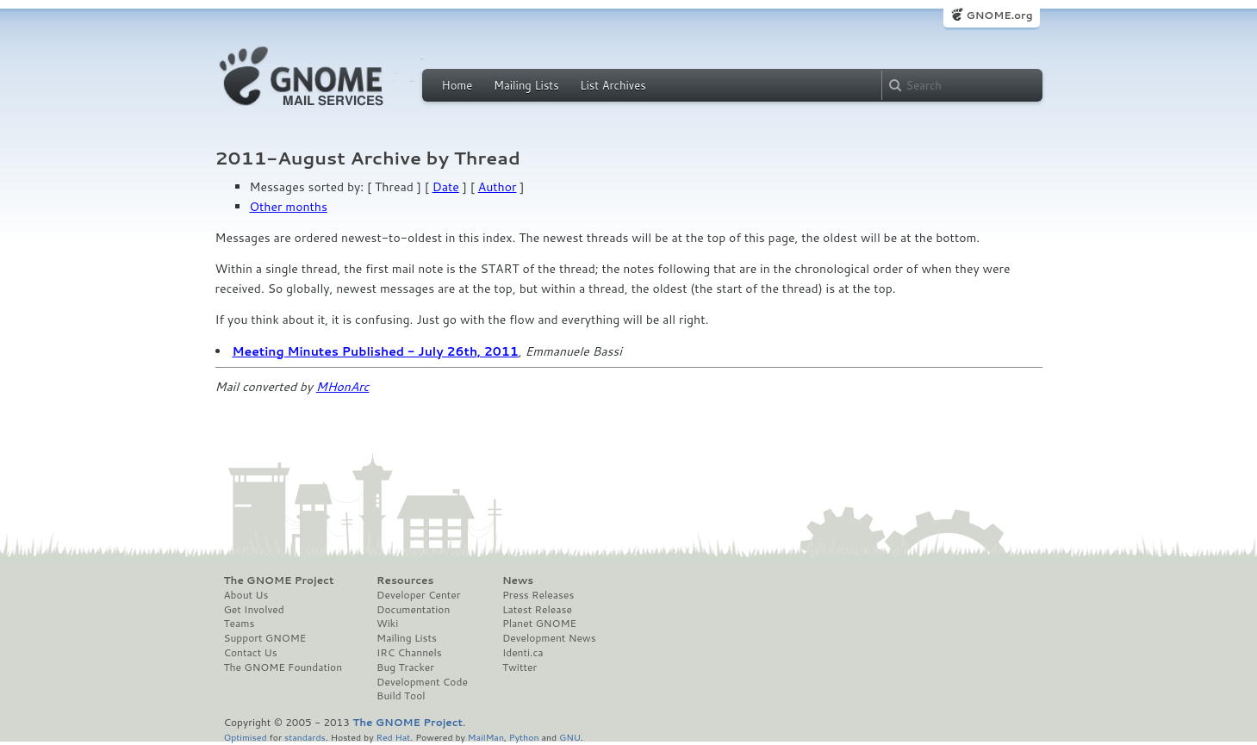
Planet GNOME (539, 623)
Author (497, 187)
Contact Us (250, 653)
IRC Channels (409, 653)
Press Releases (538, 595)
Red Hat (393, 736)
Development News (549, 638)
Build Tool (400, 696)
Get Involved (254, 610)
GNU (570, 736)
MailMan (486, 736)
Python (524, 736)
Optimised (245, 736)
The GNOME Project (279, 580)
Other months (288, 206)
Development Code (422, 682)
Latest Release (537, 610)
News (517, 580)
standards (305, 736)
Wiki (387, 623)
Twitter (519, 667)
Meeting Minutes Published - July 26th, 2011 (376, 351)
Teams (239, 623)
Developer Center (418, 595)
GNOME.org (999, 15)
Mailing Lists (526, 85)
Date (445, 187)
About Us (246, 595)
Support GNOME (265, 638)
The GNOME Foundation (283, 667)
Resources (404, 580)
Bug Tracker (405, 667)
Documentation (413, 610)
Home (457, 85)
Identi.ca (523, 653)
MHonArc (343, 386)
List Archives (612, 85)
